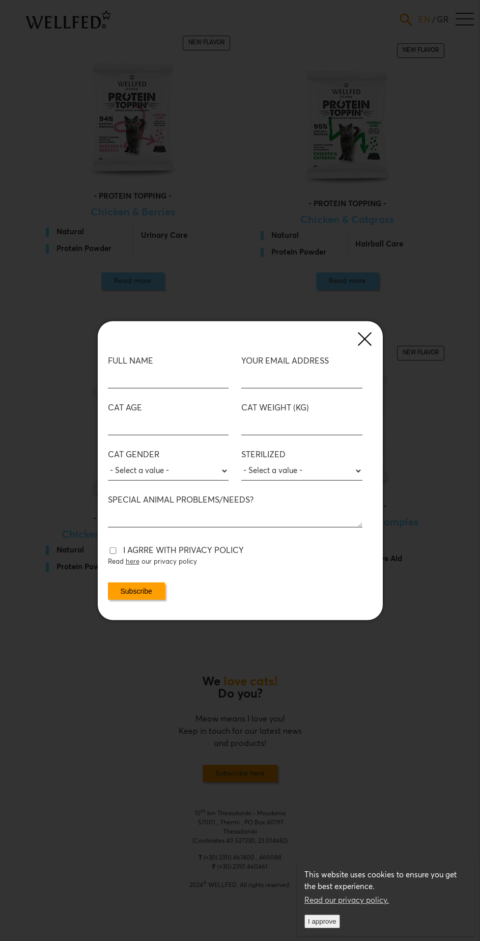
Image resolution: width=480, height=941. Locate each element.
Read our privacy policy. (346, 900)
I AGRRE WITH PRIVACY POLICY (183, 550)
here (132, 562)
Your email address (285, 361)
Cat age (125, 408)
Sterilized (263, 455)
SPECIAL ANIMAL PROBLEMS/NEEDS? (180, 500)
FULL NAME (130, 361)
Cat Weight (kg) (275, 408)
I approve (322, 921)
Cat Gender (133, 455)
